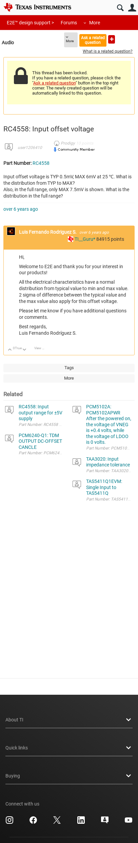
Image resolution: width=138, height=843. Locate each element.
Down (24, 350)
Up (10, 350)
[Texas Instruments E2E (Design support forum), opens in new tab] (105, 822)
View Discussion (42, 348)
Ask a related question (93, 40)
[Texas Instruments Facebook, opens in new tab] (33, 822)
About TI (69, 720)
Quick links (69, 748)
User (132, 8)
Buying (69, 776)
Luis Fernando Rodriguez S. (48, 232)
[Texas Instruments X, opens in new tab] (57, 822)
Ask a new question (111, 39)
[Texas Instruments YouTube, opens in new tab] (128, 822)
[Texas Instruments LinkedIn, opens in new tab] (81, 822)
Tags (69, 367)
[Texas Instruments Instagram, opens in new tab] (9, 822)
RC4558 (41, 163)
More (94, 22)
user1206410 (30, 147)
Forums (69, 22)
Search (120, 8)
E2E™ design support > (30, 22)
